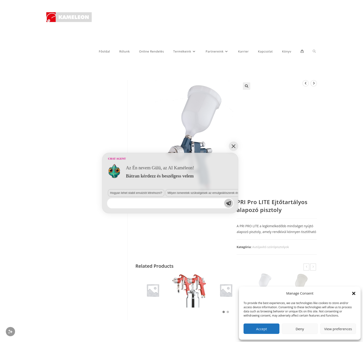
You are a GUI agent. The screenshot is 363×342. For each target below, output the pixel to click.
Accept (261, 328)
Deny (300, 328)
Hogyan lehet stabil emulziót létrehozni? (66, 273)
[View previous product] (305, 83)
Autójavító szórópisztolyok (270, 247)
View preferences (338, 328)
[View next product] (313, 83)
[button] (353, 293)
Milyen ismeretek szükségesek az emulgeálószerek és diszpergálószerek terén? (130, 273)
